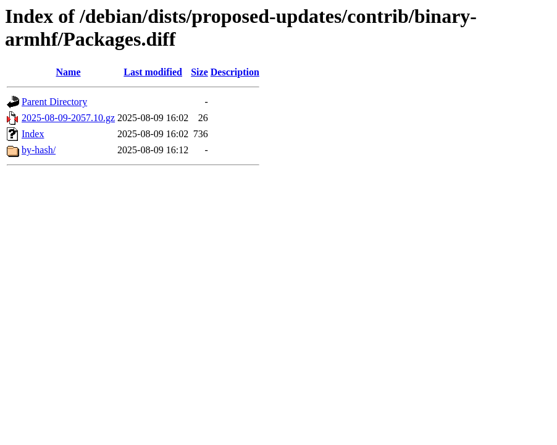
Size (199, 72)
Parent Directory (54, 101)
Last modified (153, 72)
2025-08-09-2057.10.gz (68, 117)
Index (33, 134)
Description (235, 72)
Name (68, 72)
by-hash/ (39, 150)
